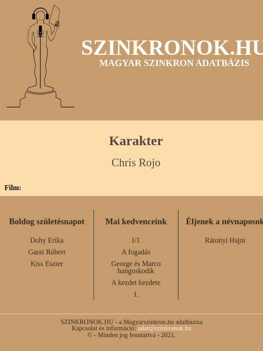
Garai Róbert (47, 252)
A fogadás (135, 252)
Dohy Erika (46, 240)
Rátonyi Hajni (225, 240)
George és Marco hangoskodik (136, 267)
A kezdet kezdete (135, 282)
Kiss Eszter (47, 263)
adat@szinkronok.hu (165, 328)
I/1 (136, 240)
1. (135, 294)
